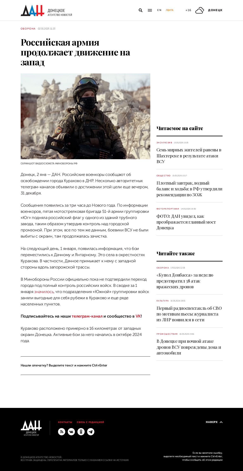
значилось (43, 291)
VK (138, 316)
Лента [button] (169, 10)
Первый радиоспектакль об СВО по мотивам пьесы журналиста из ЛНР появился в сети (189, 314)
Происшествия (167, 334)
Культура (162, 301)
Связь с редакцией (90, 422)
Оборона (28, 28)
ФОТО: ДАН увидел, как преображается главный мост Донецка (186, 222)
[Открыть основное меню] (150, 10)
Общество (163, 175)
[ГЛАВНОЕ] (90, 431)
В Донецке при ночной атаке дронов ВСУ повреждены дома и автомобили (188, 347)
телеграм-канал (87, 316)
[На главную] (46, 10)
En (159, 10)
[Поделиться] (13, 156)
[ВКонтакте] (71, 431)
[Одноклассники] (81, 431)
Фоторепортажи (167, 209)
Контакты (65, 422)
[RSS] (61, 431)
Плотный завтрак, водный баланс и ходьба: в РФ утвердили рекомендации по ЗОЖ (189, 188)
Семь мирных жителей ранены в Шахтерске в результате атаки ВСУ (188, 155)
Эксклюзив (164, 142)
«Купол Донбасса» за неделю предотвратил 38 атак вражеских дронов (184, 280)
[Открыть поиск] (140, 10)
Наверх (214, 422)
